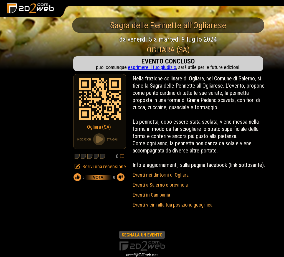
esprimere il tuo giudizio (152, 67)
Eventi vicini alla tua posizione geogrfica (172, 205)
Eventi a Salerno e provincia (160, 185)
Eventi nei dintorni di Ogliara (161, 175)
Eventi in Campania (151, 195)
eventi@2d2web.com (142, 254)
